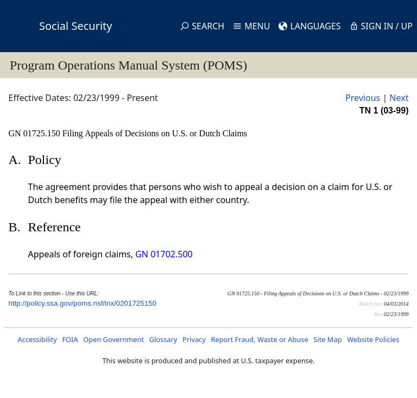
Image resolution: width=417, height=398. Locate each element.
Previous (362, 98)
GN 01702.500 (163, 254)
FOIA (70, 339)
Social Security (75, 25)
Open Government (113, 339)
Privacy (194, 339)
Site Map (327, 339)
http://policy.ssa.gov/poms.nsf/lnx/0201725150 (82, 303)
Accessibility (37, 339)
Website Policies (373, 339)
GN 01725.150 (35, 133)
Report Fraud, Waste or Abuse (259, 339)
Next (398, 98)
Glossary (163, 339)
